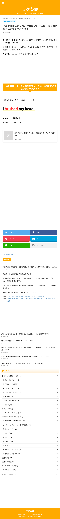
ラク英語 (30, 9)
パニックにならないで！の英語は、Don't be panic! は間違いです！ (25, 334)
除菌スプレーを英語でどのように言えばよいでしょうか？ (23, 292)
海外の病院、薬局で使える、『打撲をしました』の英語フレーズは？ (28, 296)
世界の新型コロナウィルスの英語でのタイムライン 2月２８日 (24, 363)
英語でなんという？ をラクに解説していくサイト (30, 514)
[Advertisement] (30, 69)
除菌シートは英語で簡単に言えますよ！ (17, 274)
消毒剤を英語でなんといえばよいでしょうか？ (18, 340)
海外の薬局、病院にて (10, 254)
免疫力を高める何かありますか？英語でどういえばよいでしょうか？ (25, 356)
